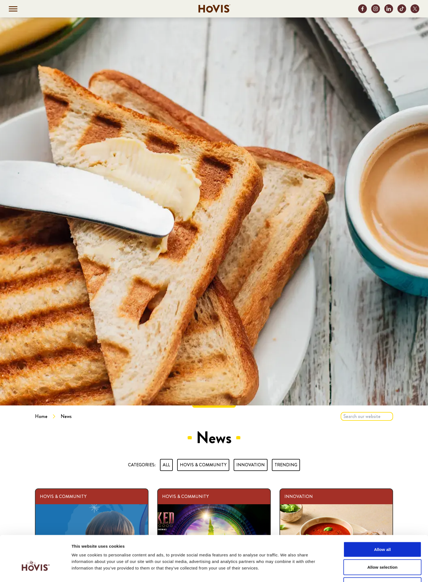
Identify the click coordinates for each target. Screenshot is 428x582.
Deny (382, 550)
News (66, 416)
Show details (286, 571)
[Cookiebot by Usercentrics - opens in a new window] (35, 571)
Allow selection (382, 532)
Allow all (382, 514)
